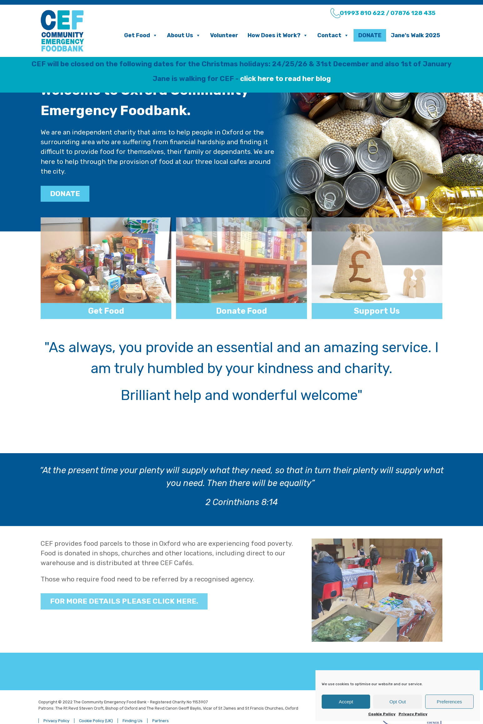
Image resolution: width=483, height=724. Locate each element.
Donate (369, 35)
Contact (333, 35)
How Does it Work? (278, 35)
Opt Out (398, 701)
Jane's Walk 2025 (415, 35)
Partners (160, 706)
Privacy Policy (413, 714)
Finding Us (133, 706)
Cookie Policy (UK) (96, 706)
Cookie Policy (381, 714)
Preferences (449, 701)
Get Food (141, 35)
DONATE (65, 193)
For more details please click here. (124, 586)
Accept (346, 701)
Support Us (377, 311)
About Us (184, 35)
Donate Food (241, 311)
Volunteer (224, 35)
